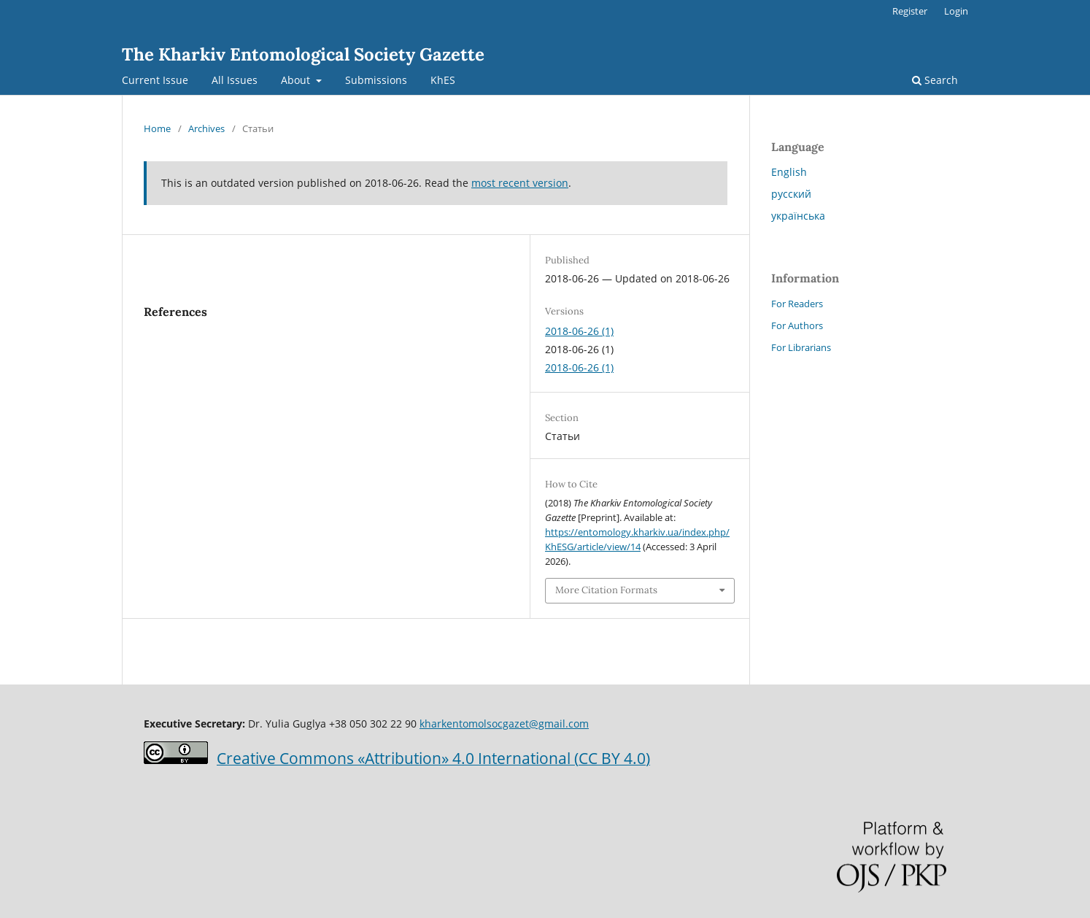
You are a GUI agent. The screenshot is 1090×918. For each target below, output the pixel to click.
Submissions (376, 80)
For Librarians (801, 347)
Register (909, 11)
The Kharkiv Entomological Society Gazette (303, 54)
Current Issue (155, 80)
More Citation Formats (606, 590)
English (789, 172)
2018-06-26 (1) (579, 331)
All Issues (235, 80)
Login (956, 11)
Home (157, 128)
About (297, 80)
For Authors (797, 325)
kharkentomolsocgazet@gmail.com (504, 723)
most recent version (519, 183)
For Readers (797, 303)
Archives (206, 128)
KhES (442, 80)
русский (791, 194)
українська (798, 216)
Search (935, 80)
